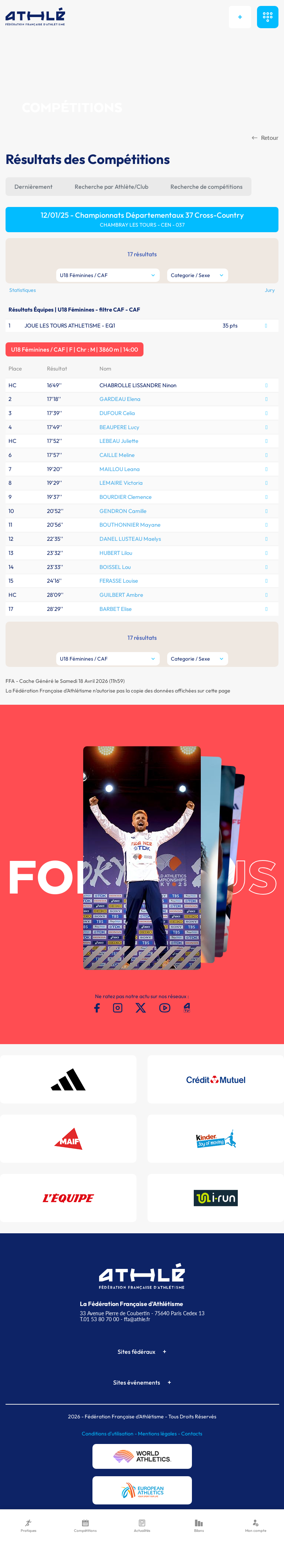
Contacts (191, 1433)
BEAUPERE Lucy (119, 427)
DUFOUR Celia (117, 413)
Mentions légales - (159, 1433)
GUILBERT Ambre (121, 594)
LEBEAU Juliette (118, 440)
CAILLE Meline (117, 454)
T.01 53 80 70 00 (99, 1319)
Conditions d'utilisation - (110, 1433)
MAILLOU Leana (119, 469)
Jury (270, 290)
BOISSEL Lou (115, 566)
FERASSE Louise (118, 580)
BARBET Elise (115, 608)
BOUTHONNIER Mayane (129, 524)
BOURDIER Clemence (125, 496)
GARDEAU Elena (120, 398)
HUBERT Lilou (115, 552)
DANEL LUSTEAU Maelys (130, 538)
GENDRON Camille (122, 510)
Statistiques (22, 290)
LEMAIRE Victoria (121, 482)
